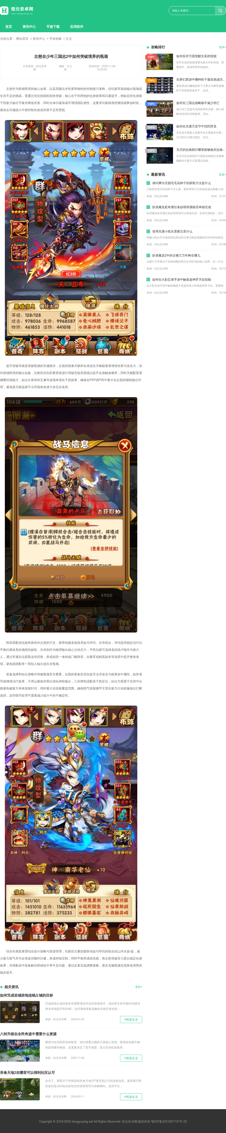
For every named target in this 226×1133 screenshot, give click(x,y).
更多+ (138, 986)
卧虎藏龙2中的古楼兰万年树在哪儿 (176, 255)
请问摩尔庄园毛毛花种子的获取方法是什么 (181, 183)
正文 (69, 38)
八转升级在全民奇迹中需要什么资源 (28, 1034)
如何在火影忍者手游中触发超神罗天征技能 (181, 279)
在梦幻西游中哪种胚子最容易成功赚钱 (201, 79)
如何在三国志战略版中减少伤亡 (198, 103)
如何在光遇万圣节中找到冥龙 (196, 126)
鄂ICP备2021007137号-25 (169, 1121)
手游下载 (53, 27)
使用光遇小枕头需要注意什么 (172, 231)
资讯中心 (29, 27)
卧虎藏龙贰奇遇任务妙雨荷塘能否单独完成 (181, 207)
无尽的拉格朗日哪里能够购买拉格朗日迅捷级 (201, 149)
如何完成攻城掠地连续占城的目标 (26, 995)
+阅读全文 (131, 1019)
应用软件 (76, 27)
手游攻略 (55, 38)
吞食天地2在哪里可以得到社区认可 (27, 1073)
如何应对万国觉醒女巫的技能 (196, 56)
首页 (8, 27)
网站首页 (22, 38)
